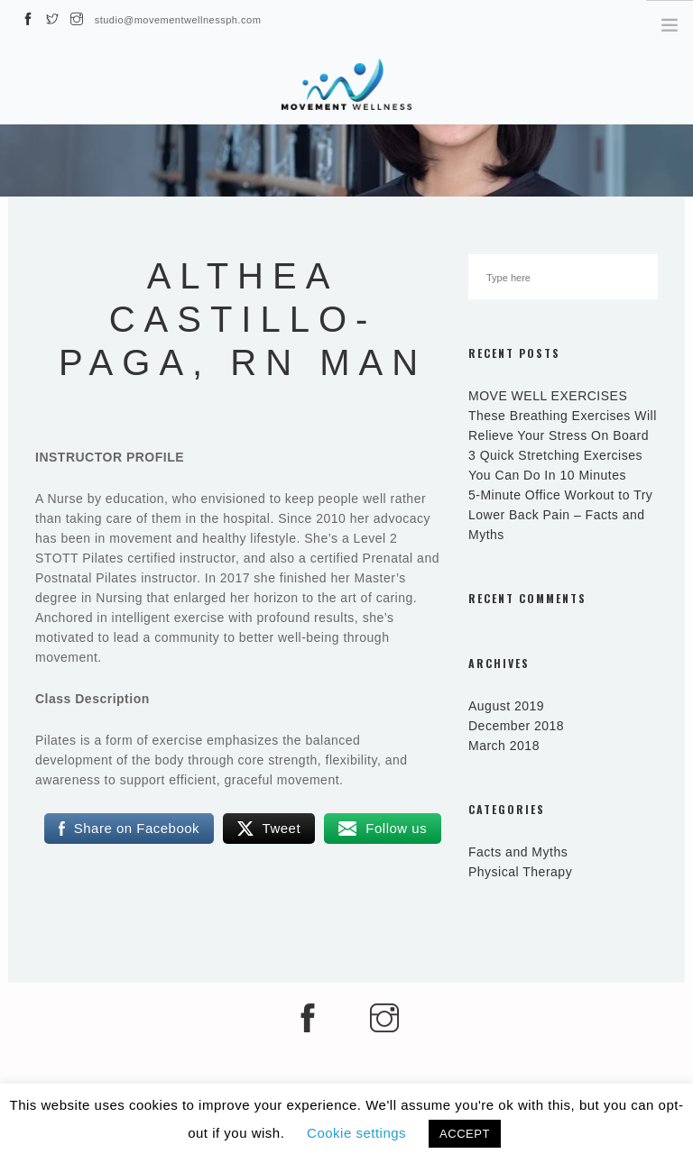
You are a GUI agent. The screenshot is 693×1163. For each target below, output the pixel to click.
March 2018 (504, 745)
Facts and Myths (518, 852)
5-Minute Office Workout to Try (560, 495)
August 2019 (506, 706)
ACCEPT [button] (464, 1133)
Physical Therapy (520, 872)
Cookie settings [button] (356, 1132)
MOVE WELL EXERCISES (547, 396)
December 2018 (516, 726)
